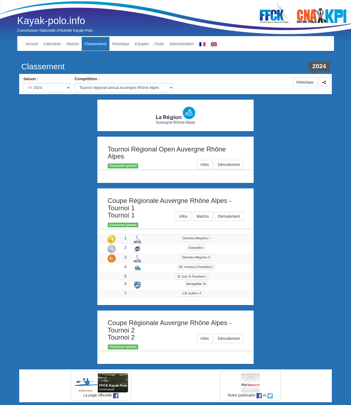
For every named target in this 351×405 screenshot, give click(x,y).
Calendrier (52, 44)
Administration (181, 44)
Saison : (30, 79)
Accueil (32, 44)
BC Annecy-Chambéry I (196, 267)
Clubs (159, 44)
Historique (120, 44)
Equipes (142, 44)
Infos (204, 164)
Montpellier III (196, 284)
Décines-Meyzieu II (196, 257)
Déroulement (229, 164)
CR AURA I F (192, 293)
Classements (95, 44)
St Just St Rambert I (191, 276)
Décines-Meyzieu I (196, 238)
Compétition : (87, 79)
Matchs (73, 44)
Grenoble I (196, 248)
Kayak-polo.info (51, 20)
